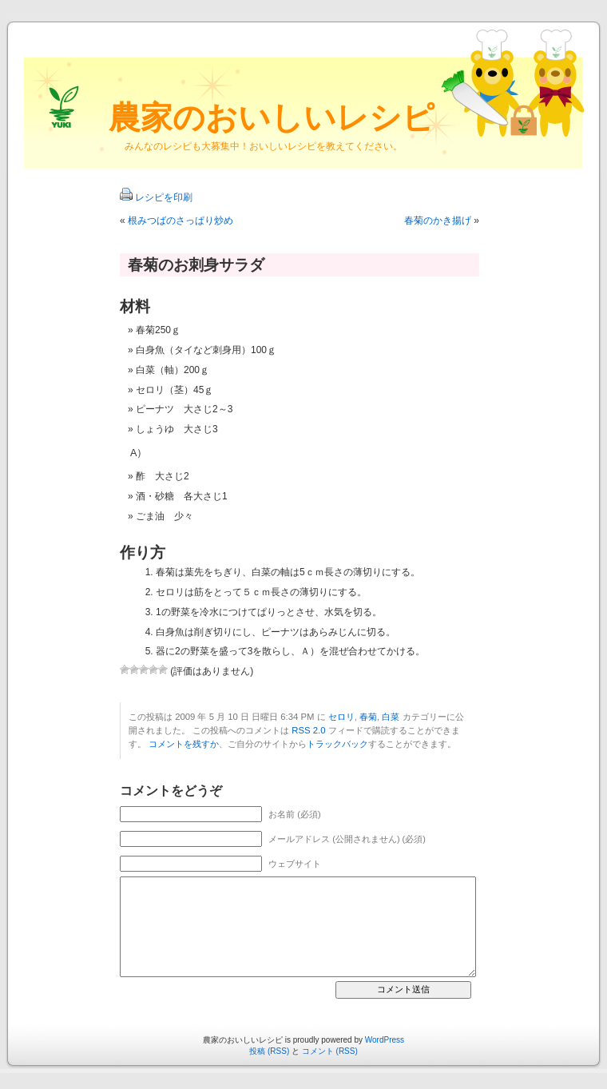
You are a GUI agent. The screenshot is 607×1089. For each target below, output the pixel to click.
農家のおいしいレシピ (271, 117)
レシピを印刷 (163, 197)
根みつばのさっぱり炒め (180, 220)
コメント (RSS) (330, 1051)
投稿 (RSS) (269, 1051)
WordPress (384, 1039)
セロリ (341, 716)
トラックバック (337, 744)
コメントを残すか (184, 744)
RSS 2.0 (308, 730)
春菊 (368, 716)
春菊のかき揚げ (437, 220)
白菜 (390, 716)
